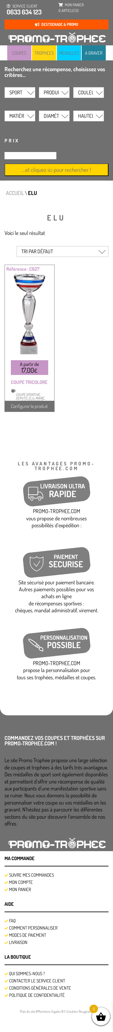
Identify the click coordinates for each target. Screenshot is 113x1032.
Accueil (15, 193)
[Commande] (62, 251)
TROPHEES (44, 53)
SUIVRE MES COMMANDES (31, 875)
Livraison (18, 942)
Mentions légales (50, 1011)
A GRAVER (93, 53)
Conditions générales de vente (40, 988)
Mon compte (21, 882)
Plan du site (28, 1011)
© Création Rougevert (78, 1011)
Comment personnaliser (33, 928)
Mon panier (20, 889)
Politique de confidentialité (37, 995)
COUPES (19, 53)
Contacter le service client (37, 981)
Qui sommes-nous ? (27, 973)
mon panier (71, 7)
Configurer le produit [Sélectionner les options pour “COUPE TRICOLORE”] (29, 406)
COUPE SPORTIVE (28, 394)
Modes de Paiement (27, 935)
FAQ (12, 921)
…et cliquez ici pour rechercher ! (56, 169)
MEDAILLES (69, 53)
